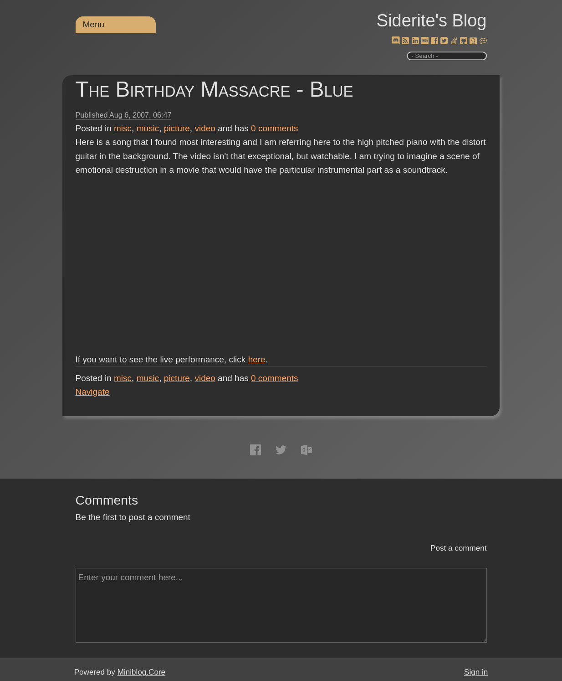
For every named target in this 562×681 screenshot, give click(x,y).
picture (177, 128)
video (204, 128)
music (148, 128)
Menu (94, 24)
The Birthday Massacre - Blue (214, 89)
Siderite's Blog (432, 20)
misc (123, 128)
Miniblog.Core (141, 672)
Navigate (93, 392)
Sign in (476, 672)
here (257, 359)
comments (274, 128)
